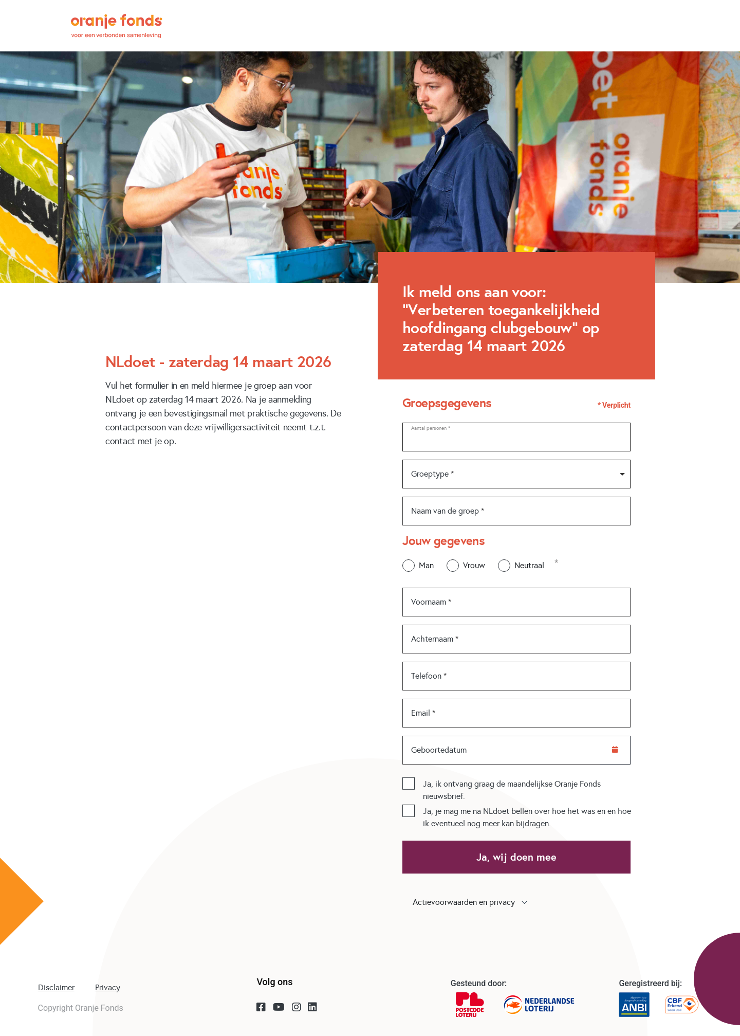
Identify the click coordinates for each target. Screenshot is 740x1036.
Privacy (107, 987)
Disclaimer (56, 987)
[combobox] (516, 474)
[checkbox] (408, 783)
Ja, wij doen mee (516, 857)
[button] (516, 902)
